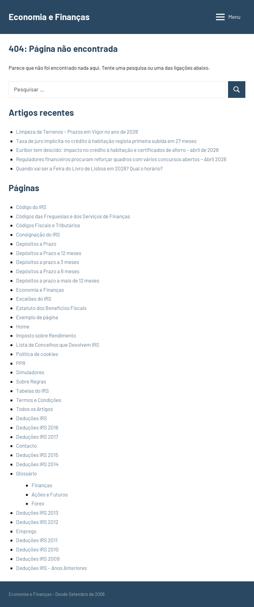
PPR (20, 363)
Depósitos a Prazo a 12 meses (48, 253)
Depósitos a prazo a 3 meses (47, 262)
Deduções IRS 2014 (37, 464)
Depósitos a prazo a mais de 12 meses (57, 280)
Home (22, 326)
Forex (38, 503)
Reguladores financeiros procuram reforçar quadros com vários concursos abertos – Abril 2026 (121, 159)
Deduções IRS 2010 (37, 549)
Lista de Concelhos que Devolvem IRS (57, 344)
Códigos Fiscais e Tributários (48, 225)
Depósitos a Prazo (36, 244)
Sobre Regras (31, 381)
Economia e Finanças (49, 16)
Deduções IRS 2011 (36, 540)
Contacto (26, 445)
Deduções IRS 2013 (37, 512)
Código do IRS (31, 207)
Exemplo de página (37, 317)
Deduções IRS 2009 (38, 558)
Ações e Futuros (50, 494)
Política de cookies (37, 354)
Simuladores (30, 372)
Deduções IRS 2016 (37, 427)
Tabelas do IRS (32, 390)
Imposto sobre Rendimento (46, 335)
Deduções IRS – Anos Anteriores (51, 568)
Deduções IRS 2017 (37, 436)
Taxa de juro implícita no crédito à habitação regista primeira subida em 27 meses (106, 141)
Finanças (42, 485)
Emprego (26, 531)
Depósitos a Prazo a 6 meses (47, 271)
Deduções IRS (31, 418)
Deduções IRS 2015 (37, 455)
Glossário (26, 473)
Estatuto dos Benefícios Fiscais (51, 308)
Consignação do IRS (38, 234)
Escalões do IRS (33, 298)
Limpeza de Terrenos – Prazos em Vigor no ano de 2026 (77, 131)
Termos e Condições (38, 400)
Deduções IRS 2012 (37, 522)
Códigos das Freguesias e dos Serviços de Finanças (73, 216)
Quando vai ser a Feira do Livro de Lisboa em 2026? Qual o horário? (89, 168)
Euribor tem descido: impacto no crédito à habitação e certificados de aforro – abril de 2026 (117, 150)
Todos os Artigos (34, 409)
